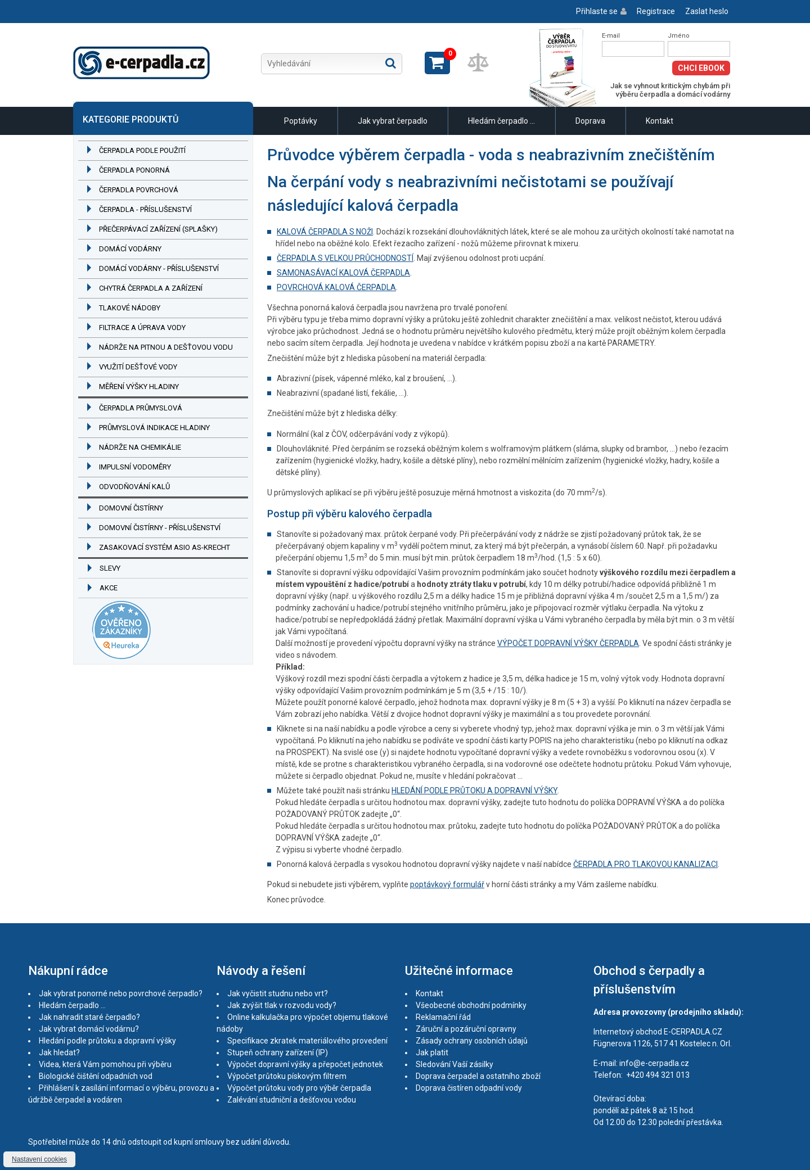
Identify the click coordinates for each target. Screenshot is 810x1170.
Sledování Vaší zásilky (454, 1064)
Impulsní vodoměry (135, 467)
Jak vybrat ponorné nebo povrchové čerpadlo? (120, 993)
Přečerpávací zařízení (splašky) (158, 229)
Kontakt (659, 120)
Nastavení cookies (39, 1159)
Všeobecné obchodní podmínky (471, 1005)
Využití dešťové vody (138, 367)
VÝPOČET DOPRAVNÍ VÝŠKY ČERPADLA (568, 643)
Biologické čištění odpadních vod (95, 1076)
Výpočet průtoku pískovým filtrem (286, 1076)
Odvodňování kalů (134, 486)
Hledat (391, 63)
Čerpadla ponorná (134, 170)
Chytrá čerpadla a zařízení (150, 288)
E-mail (611, 35)
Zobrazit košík (437, 63)
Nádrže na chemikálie (140, 447)
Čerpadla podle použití (142, 150)
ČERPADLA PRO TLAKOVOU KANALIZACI (645, 864)
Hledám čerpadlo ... (501, 120)
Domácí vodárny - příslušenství (159, 268)
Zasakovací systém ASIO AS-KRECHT (164, 547)
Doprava (590, 120)
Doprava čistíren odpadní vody (469, 1087)
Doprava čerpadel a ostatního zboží (478, 1076)
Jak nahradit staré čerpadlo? (89, 1017)
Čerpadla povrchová (138, 190)
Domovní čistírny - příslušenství (159, 527)
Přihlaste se (597, 11)
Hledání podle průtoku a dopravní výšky (107, 1040)
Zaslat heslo (706, 11)
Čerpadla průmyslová (140, 408)
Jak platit (432, 1052)
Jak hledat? (59, 1052)
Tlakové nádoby (129, 308)
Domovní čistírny (131, 508)
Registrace (656, 11)
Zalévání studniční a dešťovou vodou (291, 1099)
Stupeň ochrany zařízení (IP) (277, 1052)
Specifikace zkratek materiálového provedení (307, 1040)
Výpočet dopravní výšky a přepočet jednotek (305, 1064)
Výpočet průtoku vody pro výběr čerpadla (299, 1087)
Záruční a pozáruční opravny (466, 1028)
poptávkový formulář (447, 884)
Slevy (110, 568)
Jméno (679, 35)
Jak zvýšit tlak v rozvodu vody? (281, 1005)
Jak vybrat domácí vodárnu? (89, 1028)
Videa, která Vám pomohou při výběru (105, 1064)
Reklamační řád (443, 1017)
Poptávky (300, 120)
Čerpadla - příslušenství (145, 209)
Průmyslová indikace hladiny (154, 427)
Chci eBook (701, 68)
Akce (109, 588)
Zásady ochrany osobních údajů (472, 1040)
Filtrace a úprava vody (142, 327)
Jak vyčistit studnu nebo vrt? (277, 993)
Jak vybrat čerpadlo (393, 120)
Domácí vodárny (130, 249)
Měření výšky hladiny (139, 386)
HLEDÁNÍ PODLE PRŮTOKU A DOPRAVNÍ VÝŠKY (474, 790)
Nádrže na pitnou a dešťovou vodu (166, 347)
